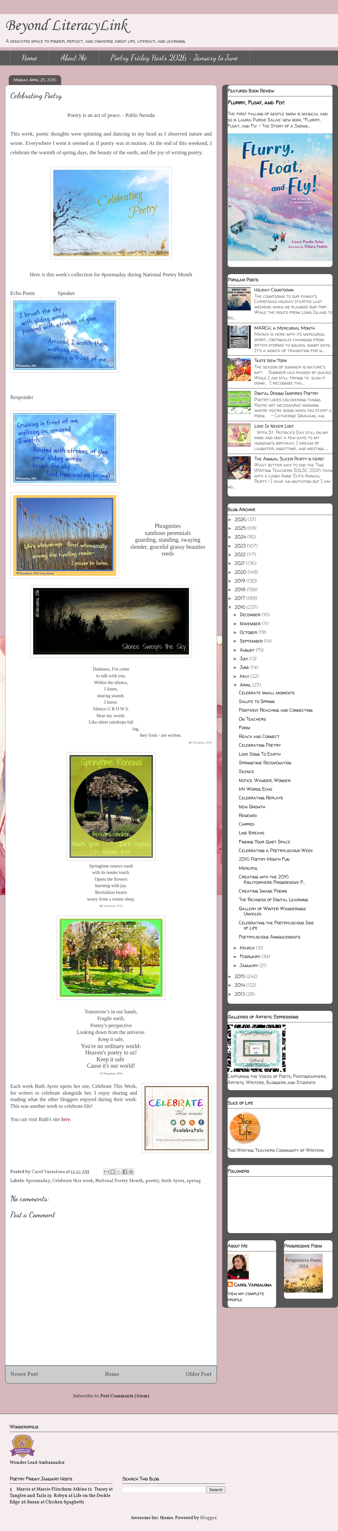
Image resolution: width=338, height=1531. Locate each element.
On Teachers (252, 719)
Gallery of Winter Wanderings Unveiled (272, 911)
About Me (74, 57)
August (248, 650)
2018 (241, 589)
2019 (240, 581)
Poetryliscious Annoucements (269, 937)
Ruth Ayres (172, 1181)
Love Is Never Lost (274, 426)
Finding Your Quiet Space (264, 842)
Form (244, 728)
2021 (240, 563)
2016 (241, 607)
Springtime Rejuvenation (265, 763)
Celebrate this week (72, 1181)
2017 (240, 598)
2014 (240, 985)
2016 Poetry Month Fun (264, 859)
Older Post (199, 1374)
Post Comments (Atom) (124, 1396)
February (250, 956)
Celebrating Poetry (260, 745)
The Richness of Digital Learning (273, 899)
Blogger (208, 1518)
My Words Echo (255, 789)
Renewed (248, 815)
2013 (240, 994)
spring (194, 1181)
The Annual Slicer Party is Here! (289, 459)
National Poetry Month (119, 1181)
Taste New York (270, 360)
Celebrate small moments (267, 693)
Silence (246, 771)
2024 (241, 537)
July (244, 658)
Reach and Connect (259, 736)
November (251, 623)
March (248, 948)
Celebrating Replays (261, 798)
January (249, 965)
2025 (241, 528)
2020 (241, 572)
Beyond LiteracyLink (66, 26)
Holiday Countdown (274, 290)
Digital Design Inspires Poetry (286, 393)
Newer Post (24, 1374)
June (245, 667)
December (251, 614)
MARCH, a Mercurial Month (284, 328)
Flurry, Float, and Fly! (256, 102)
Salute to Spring (257, 701)
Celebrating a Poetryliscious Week (276, 850)
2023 (241, 546)
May (245, 676)
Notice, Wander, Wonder (265, 780)
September (252, 641)
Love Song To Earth (260, 754)
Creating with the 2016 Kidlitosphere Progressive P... (272, 879)
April (246, 685)
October (249, 632)
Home (29, 57)
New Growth (252, 807)
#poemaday (38, 1181)
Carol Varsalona (253, 1285)
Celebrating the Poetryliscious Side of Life (276, 925)
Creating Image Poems (263, 891)
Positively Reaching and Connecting (276, 710)
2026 (241, 519)
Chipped (246, 824)
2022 (241, 554)
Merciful (248, 868)
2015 (240, 976)
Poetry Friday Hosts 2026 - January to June (174, 57)
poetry (152, 1181)
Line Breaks (251, 833)
